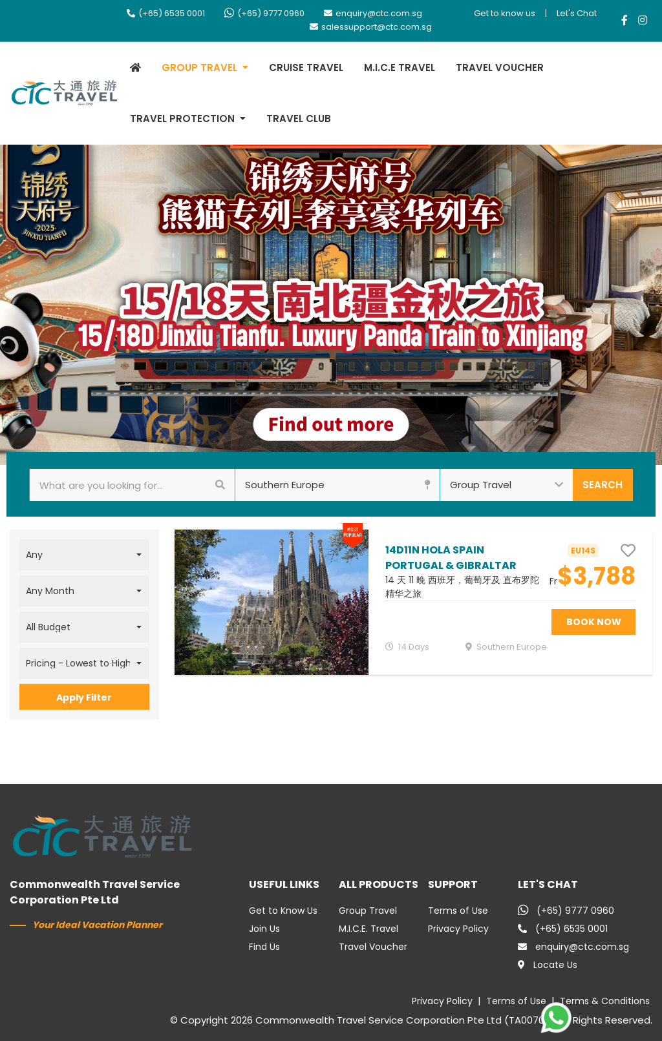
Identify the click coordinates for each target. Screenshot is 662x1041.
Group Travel (368, 910)
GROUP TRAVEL (199, 67)
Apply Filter (84, 697)
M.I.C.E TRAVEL (399, 67)
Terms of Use (458, 910)
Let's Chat (577, 13)
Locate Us (547, 964)
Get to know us (504, 13)
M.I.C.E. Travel (368, 928)
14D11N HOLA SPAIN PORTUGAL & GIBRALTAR (451, 557)
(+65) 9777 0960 (264, 13)
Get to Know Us (283, 910)
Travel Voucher (373, 946)
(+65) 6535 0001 (166, 13)
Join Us (264, 928)
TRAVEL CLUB (298, 118)
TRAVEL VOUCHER (500, 67)
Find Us (264, 946)
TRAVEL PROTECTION (182, 118)
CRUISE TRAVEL (306, 67)
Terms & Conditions (605, 1001)
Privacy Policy (458, 928)
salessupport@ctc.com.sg (371, 27)
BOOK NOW (593, 621)
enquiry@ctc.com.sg (373, 13)
